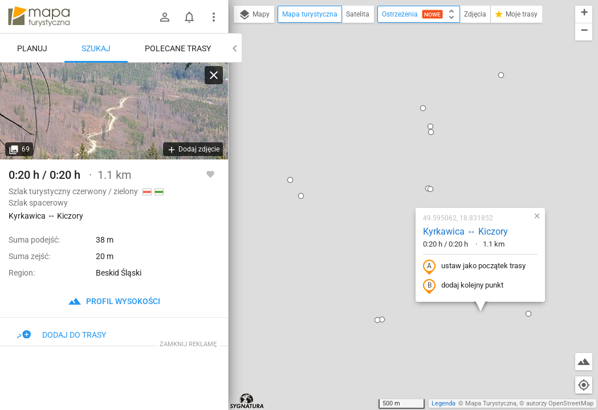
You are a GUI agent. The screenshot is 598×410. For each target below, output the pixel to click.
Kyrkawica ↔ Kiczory (398, 120)
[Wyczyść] (214, 75)
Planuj (32, 48)
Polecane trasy (178, 48)
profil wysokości (114, 301)
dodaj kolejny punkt (396, 174)
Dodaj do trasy (61, 335)
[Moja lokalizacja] (583, 384)
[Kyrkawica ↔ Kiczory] (114, 111)
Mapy (254, 15)
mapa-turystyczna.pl (39, 16)
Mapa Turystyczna (490, 403)
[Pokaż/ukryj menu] (214, 17)
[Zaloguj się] (165, 17)
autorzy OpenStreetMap (559, 403)
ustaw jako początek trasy (407, 155)
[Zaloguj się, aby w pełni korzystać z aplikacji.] (210, 173)
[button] (234, 85)
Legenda (443, 403)
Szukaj (96, 48)
